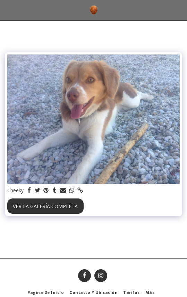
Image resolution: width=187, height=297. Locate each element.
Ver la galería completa (45, 206)
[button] (8, 10)
